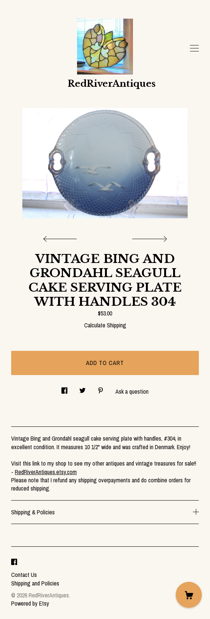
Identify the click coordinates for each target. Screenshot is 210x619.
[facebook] (14, 562)
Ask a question (132, 391)
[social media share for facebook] (64, 388)
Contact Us (24, 575)
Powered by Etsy (30, 603)
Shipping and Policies (35, 583)
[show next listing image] (148, 236)
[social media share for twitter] (82, 388)
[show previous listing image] (61, 236)
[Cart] (189, 595)
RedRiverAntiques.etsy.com (46, 472)
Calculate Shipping (105, 325)
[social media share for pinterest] (101, 388)
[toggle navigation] (194, 48)
